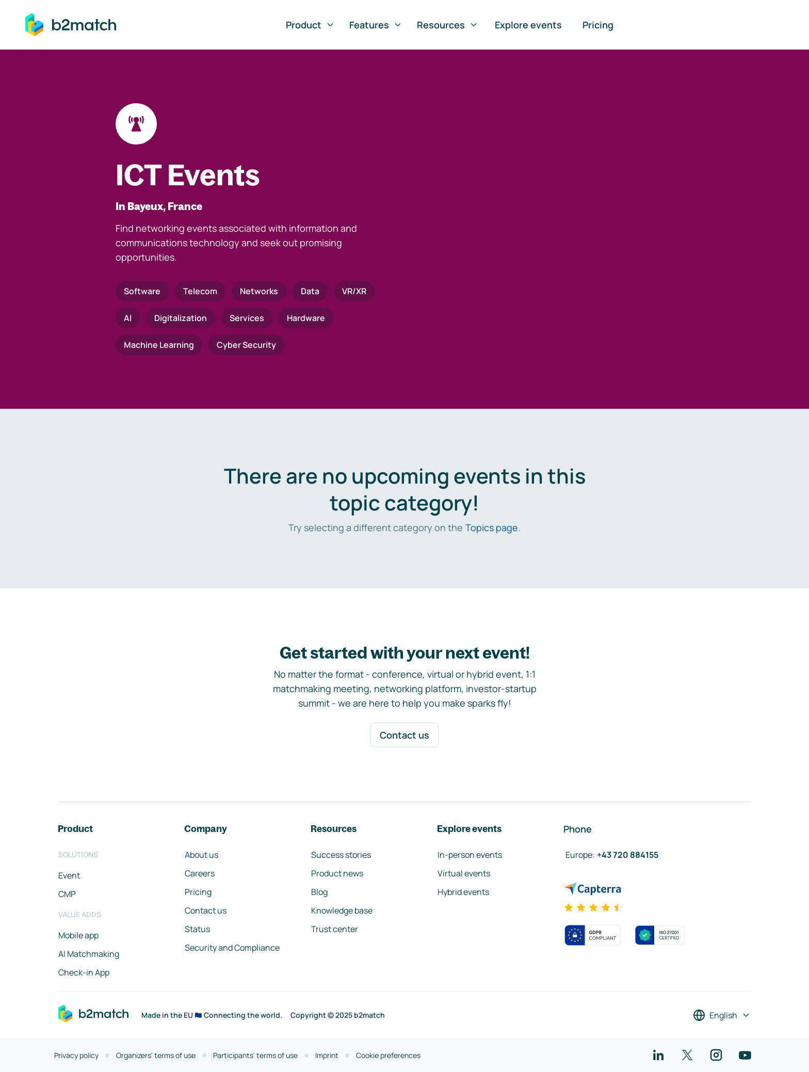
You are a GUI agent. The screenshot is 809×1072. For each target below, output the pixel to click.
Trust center (334, 929)
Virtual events (464, 873)
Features (375, 25)
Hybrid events (463, 892)
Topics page (491, 527)
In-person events (470, 854)
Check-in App (83, 972)
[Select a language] (721, 1015)
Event (69, 875)
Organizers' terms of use (156, 1055)
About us (201, 854)
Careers (200, 873)
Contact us (404, 735)
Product (310, 25)
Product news (337, 873)
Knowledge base (342, 910)
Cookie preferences (388, 1055)
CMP (67, 894)
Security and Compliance (232, 947)
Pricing (598, 25)
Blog (319, 892)
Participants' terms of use (255, 1055)
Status (197, 929)
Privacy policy (76, 1055)
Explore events (528, 25)
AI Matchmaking (88, 953)
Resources (447, 25)
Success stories (341, 854)
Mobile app (78, 935)
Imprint (326, 1055)
